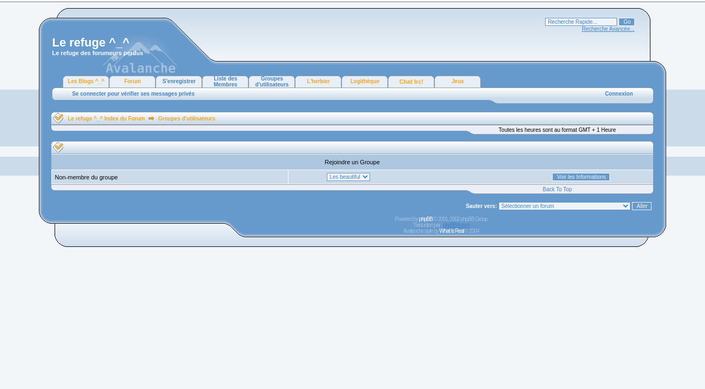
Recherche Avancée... (608, 29)
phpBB (426, 219)
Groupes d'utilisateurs (272, 82)
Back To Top (557, 189)
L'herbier (318, 81)
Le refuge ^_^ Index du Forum (106, 119)
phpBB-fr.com (456, 225)
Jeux (458, 81)
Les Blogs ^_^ (86, 81)
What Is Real (451, 231)
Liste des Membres (226, 82)
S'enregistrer (179, 81)
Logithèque (365, 81)
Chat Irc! (411, 81)
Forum (132, 81)
